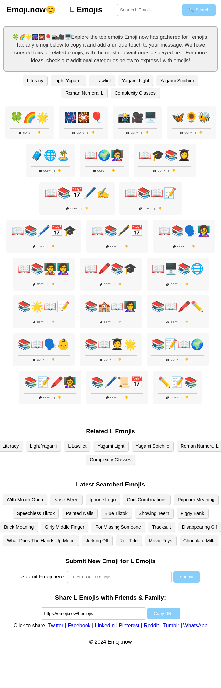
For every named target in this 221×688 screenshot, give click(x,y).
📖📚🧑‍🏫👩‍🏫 (44, 269)
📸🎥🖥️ (137, 117)
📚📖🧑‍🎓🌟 (111, 344)
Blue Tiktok (115, 513)
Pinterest (129, 625)
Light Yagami (68, 80)
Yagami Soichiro (177, 80)
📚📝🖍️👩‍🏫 (50, 382)
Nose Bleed (66, 499)
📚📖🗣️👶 (44, 344)
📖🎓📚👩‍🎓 (164, 155)
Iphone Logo (102, 499)
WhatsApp (195, 625)
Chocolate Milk (198, 540)
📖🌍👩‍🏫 (104, 155)
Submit (186, 577)
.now (26, 9)
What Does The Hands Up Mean (41, 540)
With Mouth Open (25, 499)
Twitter (55, 625)
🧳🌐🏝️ (50, 155)
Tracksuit (161, 527)
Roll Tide (128, 540)
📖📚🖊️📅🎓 (43, 231)
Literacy (35, 80)
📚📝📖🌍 (177, 344)
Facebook (79, 625)
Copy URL (164, 613)
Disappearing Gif (199, 527)
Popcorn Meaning (196, 499)
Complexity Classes (135, 93)
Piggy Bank (192, 513)
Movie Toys (160, 540)
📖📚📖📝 (150, 193)
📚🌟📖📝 (44, 306)
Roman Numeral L (84, 93)
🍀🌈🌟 (29, 117)
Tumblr (171, 625)
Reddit (151, 625)
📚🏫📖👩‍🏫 (111, 306)
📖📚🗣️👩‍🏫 (184, 231)
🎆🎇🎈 (83, 117)
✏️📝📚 (177, 382)
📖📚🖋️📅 (117, 231)
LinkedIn (105, 625)
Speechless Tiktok (36, 513)
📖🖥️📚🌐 (177, 269)
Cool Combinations (147, 499)
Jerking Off (97, 540)
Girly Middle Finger (64, 527)
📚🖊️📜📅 (117, 382)
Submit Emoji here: (43, 576)
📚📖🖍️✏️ (177, 306)
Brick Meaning (19, 527)
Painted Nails (79, 513)
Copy (24, 132)
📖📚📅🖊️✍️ (77, 193)
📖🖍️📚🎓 (111, 269)
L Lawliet (102, 80)
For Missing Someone (118, 527)
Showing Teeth (154, 513)
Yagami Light (135, 80)
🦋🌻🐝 (191, 117)
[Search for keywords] (148, 10)
